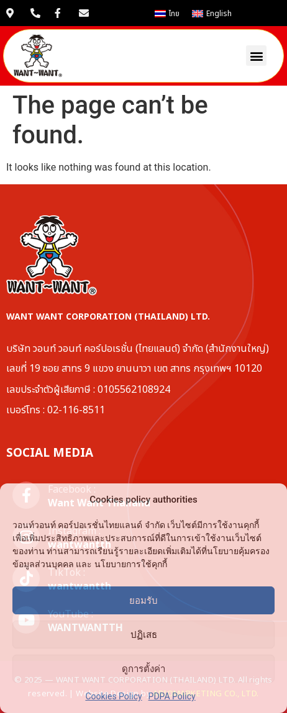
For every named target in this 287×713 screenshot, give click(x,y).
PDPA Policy (172, 696)
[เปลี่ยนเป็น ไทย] (167, 13)
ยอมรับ (143, 600)
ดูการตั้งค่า (143, 669)
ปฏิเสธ (143, 634)
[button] (256, 55)
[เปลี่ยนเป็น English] (212, 13)
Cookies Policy (113, 696)
